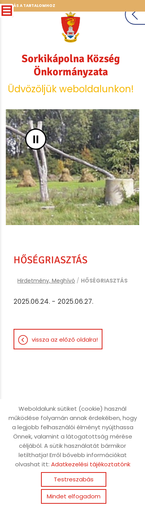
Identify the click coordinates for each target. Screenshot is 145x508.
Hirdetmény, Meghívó (46, 280)
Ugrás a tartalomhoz (29, 5)
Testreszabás (74, 479)
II (35, 139)
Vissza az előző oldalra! (65, 339)
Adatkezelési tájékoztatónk (90, 464)
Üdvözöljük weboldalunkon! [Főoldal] (70, 73)
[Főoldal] (70, 27)
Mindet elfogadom (74, 496)
